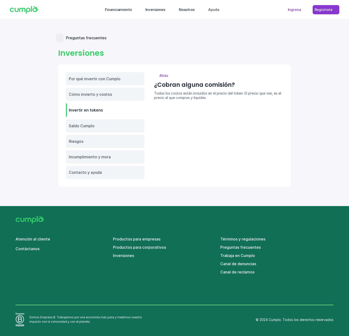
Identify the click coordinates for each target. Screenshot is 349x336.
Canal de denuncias (238, 263)
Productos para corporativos (139, 247)
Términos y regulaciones (242, 239)
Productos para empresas (136, 239)
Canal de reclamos (237, 272)
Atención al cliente (33, 239)
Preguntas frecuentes (240, 247)
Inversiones (123, 255)
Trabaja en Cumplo (237, 255)
